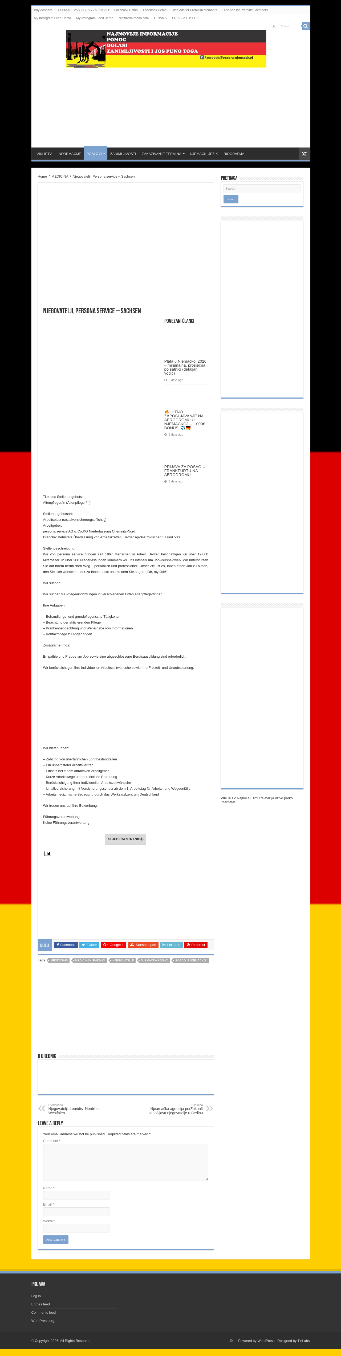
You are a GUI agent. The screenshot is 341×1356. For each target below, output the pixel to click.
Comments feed (43, 1312)
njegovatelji (123, 960)
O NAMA (160, 18)
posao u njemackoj (191, 960)
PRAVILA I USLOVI (186, 18)
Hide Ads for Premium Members (194, 10)
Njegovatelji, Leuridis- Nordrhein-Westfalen (75, 1109)
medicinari (59, 960)
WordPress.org (42, 1321)
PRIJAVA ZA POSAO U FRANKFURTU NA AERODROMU (185, 470)
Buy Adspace (43, 10)
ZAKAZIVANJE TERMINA (161, 154)
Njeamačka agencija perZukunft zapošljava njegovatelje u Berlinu (175, 1109)
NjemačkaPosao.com (134, 18)
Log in (36, 1296)
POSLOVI (94, 154)
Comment (51, 1141)
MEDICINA (59, 176)
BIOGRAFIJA (234, 154)
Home (42, 176)
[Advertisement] (170, 105)
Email (48, 1204)
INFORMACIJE (69, 154)
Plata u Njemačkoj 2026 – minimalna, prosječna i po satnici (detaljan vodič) (186, 367)
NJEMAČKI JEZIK (204, 154)
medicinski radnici (90, 960)
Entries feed (40, 1304)
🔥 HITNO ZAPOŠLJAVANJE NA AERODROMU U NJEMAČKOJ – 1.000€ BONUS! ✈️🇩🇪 (184, 419)
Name (49, 1188)
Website (49, 1221)
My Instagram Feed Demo (52, 18)
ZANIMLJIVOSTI (123, 154)
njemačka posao (154, 960)
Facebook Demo (126, 10)
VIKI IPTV (44, 154)
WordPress (265, 1341)
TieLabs (304, 1341)
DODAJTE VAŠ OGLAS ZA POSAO (83, 10)
